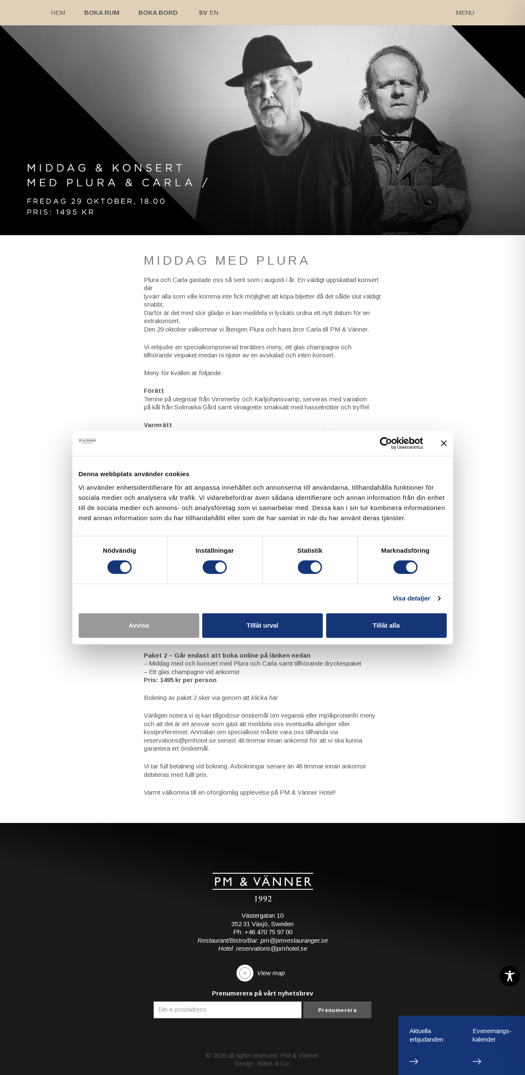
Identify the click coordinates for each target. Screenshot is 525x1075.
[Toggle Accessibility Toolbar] (510, 976)
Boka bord (158, 12)
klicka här (264, 697)
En (213, 12)
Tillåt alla (386, 625)
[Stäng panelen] (444, 443)
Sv (203, 12)
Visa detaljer (411, 598)
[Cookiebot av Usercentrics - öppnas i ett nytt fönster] (386, 443)
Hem (58, 12)
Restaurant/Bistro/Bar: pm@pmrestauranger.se (263, 940)
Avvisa (139, 625)
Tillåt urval (262, 625)
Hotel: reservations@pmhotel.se (262, 948)
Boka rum (101, 12)
